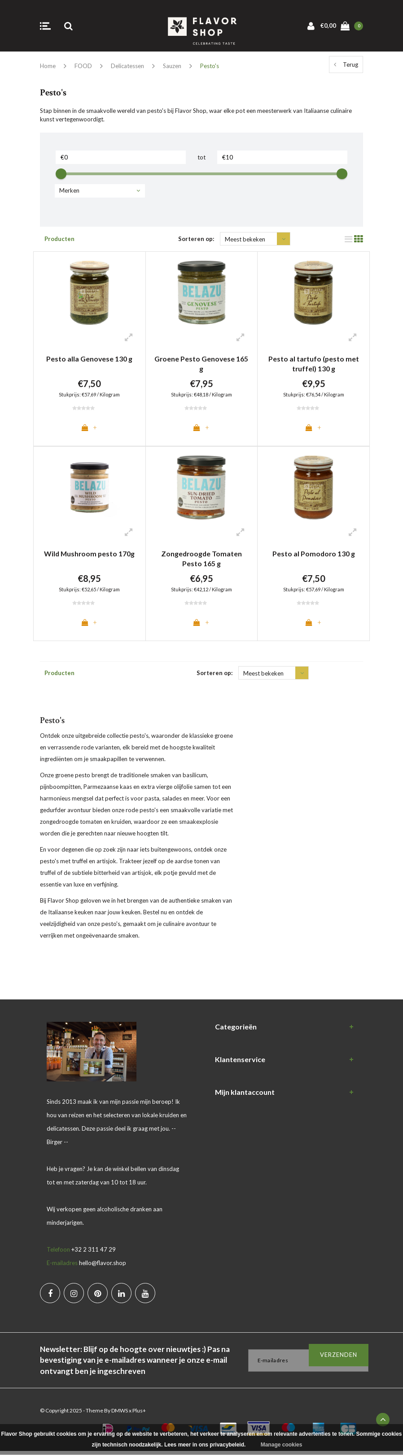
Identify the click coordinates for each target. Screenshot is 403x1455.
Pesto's (209, 65)
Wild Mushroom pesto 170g (89, 555)
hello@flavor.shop (102, 1266)
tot (201, 157)
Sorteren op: (196, 238)
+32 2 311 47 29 (93, 1253)
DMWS (119, 1414)
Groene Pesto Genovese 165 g (201, 363)
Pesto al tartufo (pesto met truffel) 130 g (313, 363)
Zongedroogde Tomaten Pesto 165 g (201, 560)
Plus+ (139, 1414)
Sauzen (172, 65)
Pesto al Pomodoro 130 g (313, 555)
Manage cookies (281, 1445)
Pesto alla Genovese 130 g (89, 358)
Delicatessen (127, 65)
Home (48, 65)
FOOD (83, 65)
